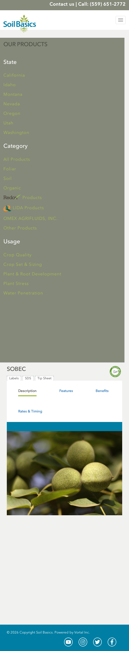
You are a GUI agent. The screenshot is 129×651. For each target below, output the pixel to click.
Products (22, 197)
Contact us (62, 4)
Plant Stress (16, 283)
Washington (16, 132)
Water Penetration (23, 293)
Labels (14, 378)
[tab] (27, 391)
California (14, 75)
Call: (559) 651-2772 (102, 4)
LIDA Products (23, 208)
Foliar (9, 168)
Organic (12, 188)
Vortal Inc (81, 632)
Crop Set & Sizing (22, 264)
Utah (8, 123)
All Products (16, 159)
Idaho (9, 84)
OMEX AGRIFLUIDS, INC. (30, 218)
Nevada (11, 103)
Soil (7, 178)
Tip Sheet (44, 378)
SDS (28, 378)
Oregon (11, 113)
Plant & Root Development (32, 273)
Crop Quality (17, 254)
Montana (12, 94)
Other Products (20, 228)
